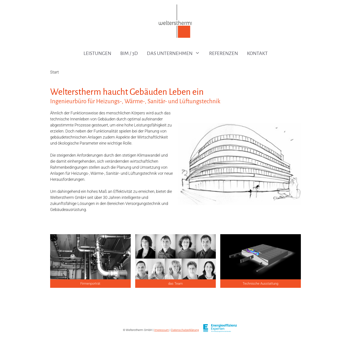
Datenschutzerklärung (185, 330)
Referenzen (223, 53)
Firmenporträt (90, 284)
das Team (175, 284)
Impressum (161, 330)
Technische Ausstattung (260, 284)
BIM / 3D (129, 53)
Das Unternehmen (176, 53)
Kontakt (257, 53)
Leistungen (97, 53)
